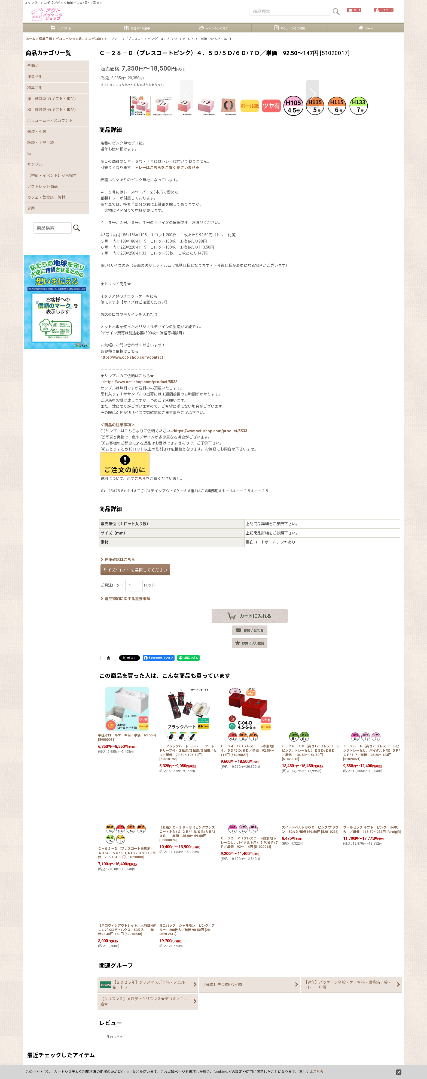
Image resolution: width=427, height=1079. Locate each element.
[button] (186, 154)
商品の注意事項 (117, 539)
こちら (140, 593)
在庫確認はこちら (117, 674)
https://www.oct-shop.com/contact (131, 472)
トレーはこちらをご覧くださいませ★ (167, 282)
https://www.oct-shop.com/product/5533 (141, 496)
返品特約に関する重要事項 (125, 713)
